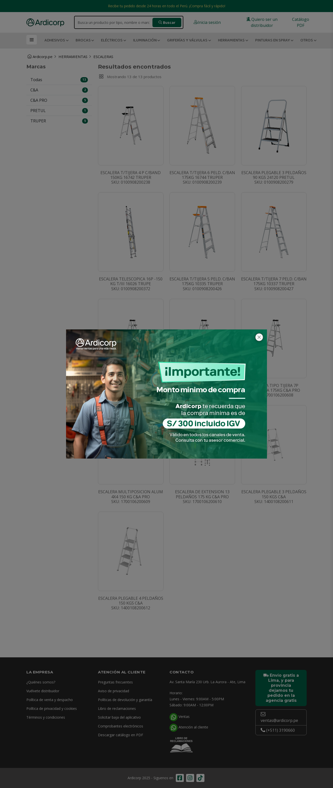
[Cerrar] (259, 337)
